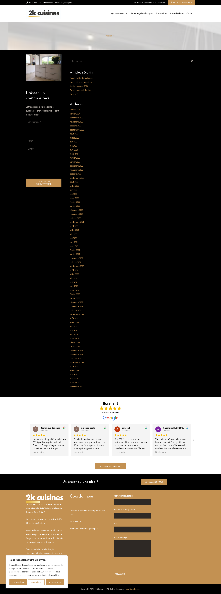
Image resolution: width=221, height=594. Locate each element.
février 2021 (75, 250)
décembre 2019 (76, 302)
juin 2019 (73, 326)
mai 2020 (73, 282)
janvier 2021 (75, 254)
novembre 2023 (76, 122)
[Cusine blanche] (43, 13)
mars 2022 (74, 198)
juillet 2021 (74, 230)
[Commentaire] (43, 127)
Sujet (132, 527)
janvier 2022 (75, 206)
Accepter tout (55, 582)
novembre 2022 (76, 170)
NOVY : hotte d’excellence (81, 78)
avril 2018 (74, 378)
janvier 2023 (75, 162)
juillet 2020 (74, 274)
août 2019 (74, 318)
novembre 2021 (76, 214)
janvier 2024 (75, 114)
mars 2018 (74, 382)
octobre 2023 (75, 125)
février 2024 (75, 109)
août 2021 (74, 226)
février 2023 (75, 158)
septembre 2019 (77, 314)
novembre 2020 (76, 258)
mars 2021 (74, 246)
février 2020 (75, 294)
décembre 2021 (76, 210)
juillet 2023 (74, 138)
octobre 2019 (75, 310)
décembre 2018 (76, 350)
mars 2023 (74, 154)
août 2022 (74, 182)
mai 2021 (73, 238)
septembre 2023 (77, 130)
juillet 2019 (74, 322)
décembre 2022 (76, 166)
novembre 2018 (76, 354)
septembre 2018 (77, 362)
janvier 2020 (75, 298)
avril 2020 (74, 286)
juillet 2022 (74, 186)
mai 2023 (73, 146)
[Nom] (43, 141)
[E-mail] (43, 149)
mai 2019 (73, 330)
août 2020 (74, 270)
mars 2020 (74, 290)
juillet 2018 (74, 370)
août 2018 (74, 366)
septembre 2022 (77, 178)
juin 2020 (73, 278)
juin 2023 (73, 142)
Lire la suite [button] (38, 452)
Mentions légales (133, 589)
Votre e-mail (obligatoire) (132, 513)
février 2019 (75, 342)
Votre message (132, 546)
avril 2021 (74, 242)
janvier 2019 (75, 346)
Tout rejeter (36, 582)
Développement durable (80, 90)
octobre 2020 (75, 262)
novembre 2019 (76, 306)
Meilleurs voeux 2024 (79, 86)
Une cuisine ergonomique (81, 82)
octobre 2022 (75, 174)
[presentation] (37, 165)
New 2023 (74, 94)
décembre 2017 (76, 386)
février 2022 (75, 202)
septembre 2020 (77, 266)
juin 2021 (73, 234)
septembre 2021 (77, 222)
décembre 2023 (76, 117)
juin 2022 (73, 190)
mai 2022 (73, 194)
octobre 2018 (75, 358)
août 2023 (74, 134)
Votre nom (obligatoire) (132, 500)
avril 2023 (74, 150)
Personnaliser (18, 582)
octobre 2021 (75, 218)
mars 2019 (74, 338)
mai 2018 (73, 374)
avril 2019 (74, 334)
